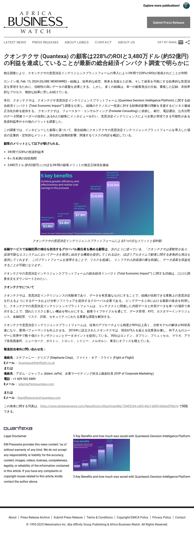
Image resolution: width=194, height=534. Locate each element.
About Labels (77, 42)
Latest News (15, 42)
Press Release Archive (35, 517)
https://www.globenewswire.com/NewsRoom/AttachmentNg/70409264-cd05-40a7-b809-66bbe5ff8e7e (109, 406)
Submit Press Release (68, 517)
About (12, 517)
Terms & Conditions (100, 517)
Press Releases (45, 42)
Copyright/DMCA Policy (132, 517)
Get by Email (170, 42)
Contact (103, 42)
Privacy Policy (161, 517)
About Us (126, 42)
